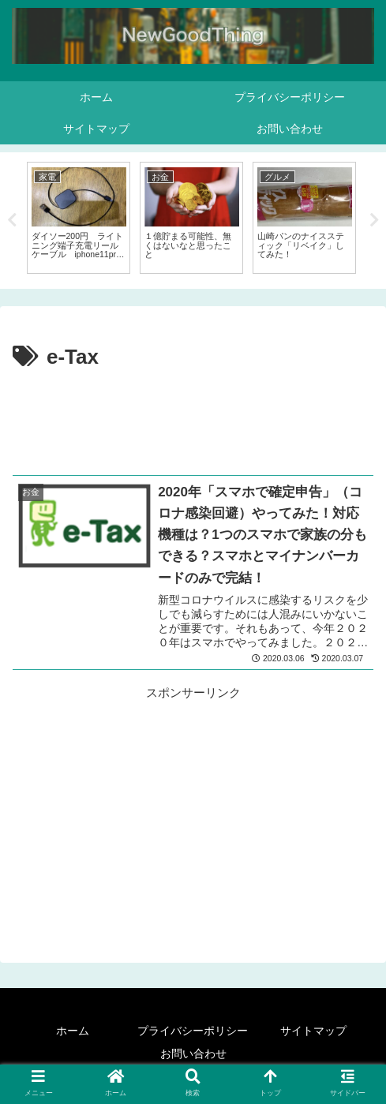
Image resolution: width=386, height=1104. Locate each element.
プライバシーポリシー (192, 1030)
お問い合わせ (193, 1053)
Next (374, 220)
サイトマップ (313, 1030)
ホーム (72, 1030)
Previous (12, 220)
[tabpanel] (78, 217)
